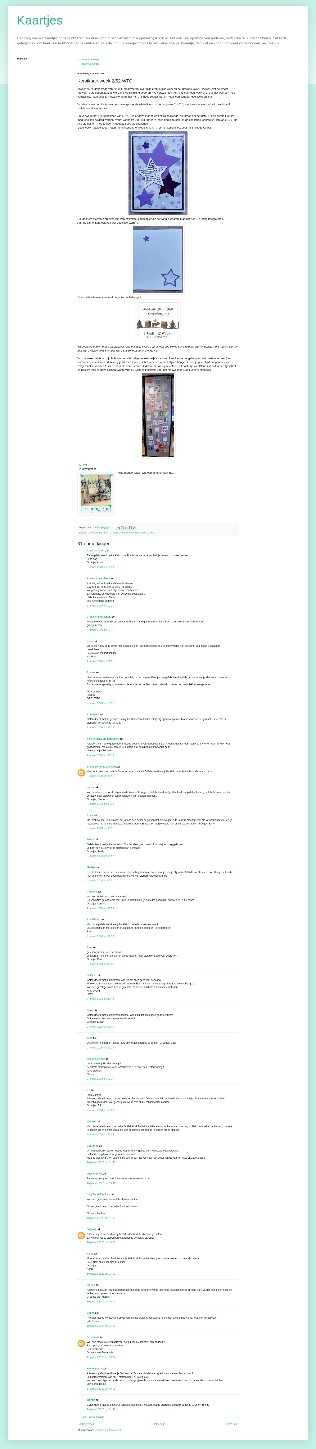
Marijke (91, 867)
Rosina (91, 672)
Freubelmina (94, 1368)
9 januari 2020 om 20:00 (100, 1026)
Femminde (93, 1337)
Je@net (91, 1229)
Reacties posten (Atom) (108, 1430)
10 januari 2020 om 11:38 (101, 1218)
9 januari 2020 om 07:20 (100, 605)
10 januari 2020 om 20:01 (101, 1301)
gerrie (90, 787)
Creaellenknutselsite (99, 616)
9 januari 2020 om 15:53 (100, 908)
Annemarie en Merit (98, 578)
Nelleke (91, 1121)
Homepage (159, 1424)
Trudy (90, 839)
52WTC (178, 104)
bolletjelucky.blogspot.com (103, 738)
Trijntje (91, 1400)
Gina (89, 1038)
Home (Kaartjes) (90, 59)
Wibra (151, 532)
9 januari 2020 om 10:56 (100, 776)
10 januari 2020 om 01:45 (101, 1162)
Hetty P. (91, 975)
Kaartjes (40, 20)
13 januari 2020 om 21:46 (101, 1409)
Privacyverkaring (90, 63)
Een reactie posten (93, 1416)
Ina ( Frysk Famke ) (98, 1194)
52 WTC (84, 464)
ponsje (144, 532)
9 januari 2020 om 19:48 (100, 998)
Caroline (92, 891)
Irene (90, 641)
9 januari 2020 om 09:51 (100, 661)
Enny (90, 815)
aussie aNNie (95, 1173)
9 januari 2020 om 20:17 (100, 1078)
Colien (91, 1312)
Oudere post (231, 1424)
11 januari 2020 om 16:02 (101, 1357)
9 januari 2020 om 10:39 (100, 755)
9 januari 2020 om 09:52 (100, 703)
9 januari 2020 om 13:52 (100, 856)
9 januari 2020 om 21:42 (100, 1134)
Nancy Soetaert (96, 1058)
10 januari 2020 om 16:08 (101, 1242)
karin (90, 1253)
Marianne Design (130, 532)
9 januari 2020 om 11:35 (100, 828)
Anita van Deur (96, 550)
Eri (89, 1090)
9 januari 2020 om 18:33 (100, 964)
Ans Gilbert (94, 919)
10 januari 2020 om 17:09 (101, 1273)
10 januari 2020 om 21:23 (101, 1325)
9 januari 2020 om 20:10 (100, 1047)
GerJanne (92, 1145)
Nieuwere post (86, 1424)
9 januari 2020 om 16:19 (100, 936)
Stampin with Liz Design (101, 766)
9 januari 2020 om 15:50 (100, 880)
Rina (89, 947)
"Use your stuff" (95, 532)
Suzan (90, 1010)
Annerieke (93, 714)
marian (91, 1285)
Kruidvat (117, 532)
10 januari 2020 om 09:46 (101, 1183)
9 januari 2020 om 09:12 (100, 630)
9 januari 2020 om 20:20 (100, 1110)
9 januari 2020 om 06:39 (100, 567)
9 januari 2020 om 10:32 (100, 727)
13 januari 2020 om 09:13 (101, 1388)
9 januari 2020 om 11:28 (100, 803)
